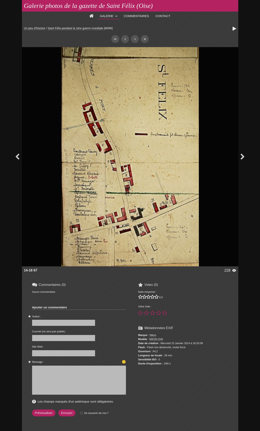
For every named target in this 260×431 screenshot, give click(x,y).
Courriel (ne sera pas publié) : (49, 331)
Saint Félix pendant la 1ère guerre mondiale (75, 28)
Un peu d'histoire (34, 28)
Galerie (106, 16)
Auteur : (36, 316)
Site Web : (38, 346)
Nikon (153, 335)
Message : (38, 361)
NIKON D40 (156, 339)
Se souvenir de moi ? (96, 413)
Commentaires (136, 16)
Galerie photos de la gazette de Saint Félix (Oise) (88, 5)
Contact (163, 16)
